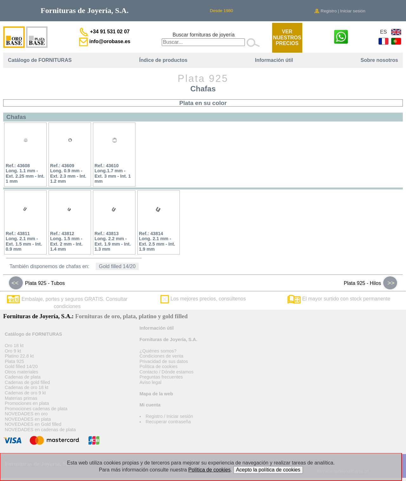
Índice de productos (163, 60)
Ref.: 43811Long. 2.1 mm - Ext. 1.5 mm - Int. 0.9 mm (24, 241)
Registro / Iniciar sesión (169, 416)
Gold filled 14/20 (117, 266)
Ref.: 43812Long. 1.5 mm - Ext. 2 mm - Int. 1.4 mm (66, 241)
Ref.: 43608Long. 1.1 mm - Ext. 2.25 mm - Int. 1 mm (25, 173)
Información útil (274, 60)
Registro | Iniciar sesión (339, 11)
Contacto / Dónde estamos (166, 371)
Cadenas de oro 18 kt (27, 387)
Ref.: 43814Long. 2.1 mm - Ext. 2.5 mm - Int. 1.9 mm (157, 241)
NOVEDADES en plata (28, 419)
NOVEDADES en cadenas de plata (40, 429)
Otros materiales (21, 371)
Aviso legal (150, 382)
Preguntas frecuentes (161, 376)
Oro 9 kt (13, 350)
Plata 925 (14, 361)
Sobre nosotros (379, 60)
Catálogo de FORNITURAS (40, 60)
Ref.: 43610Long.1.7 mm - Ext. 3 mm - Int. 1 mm (113, 173)
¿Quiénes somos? (158, 350)
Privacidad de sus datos (164, 361)
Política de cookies (159, 366)
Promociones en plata (27, 403)
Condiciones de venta (161, 356)
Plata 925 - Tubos (36, 283)
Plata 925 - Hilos (371, 283)
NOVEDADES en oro (26, 413)
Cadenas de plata (23, 376)
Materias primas (21, 398)
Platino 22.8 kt (19, 356)
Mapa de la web (156, 393)
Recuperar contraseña (168, 421)
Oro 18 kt (14, 345)
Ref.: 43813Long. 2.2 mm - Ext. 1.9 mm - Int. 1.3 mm (113, 241)
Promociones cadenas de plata (36, 408)
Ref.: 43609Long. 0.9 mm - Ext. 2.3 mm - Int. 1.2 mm (68, 173)
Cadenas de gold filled (27, 382)
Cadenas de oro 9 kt (25, 392)
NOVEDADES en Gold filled (33, 424)
